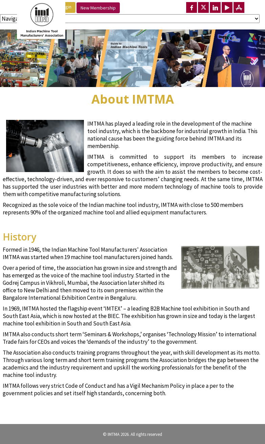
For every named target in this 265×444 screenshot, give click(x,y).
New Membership (98, 8)
